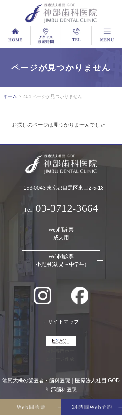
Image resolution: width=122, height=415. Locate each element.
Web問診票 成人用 (61, 233)
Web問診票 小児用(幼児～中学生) (61, 260)
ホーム (10, 96)
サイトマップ (63, 321)
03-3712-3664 (67, 208)
